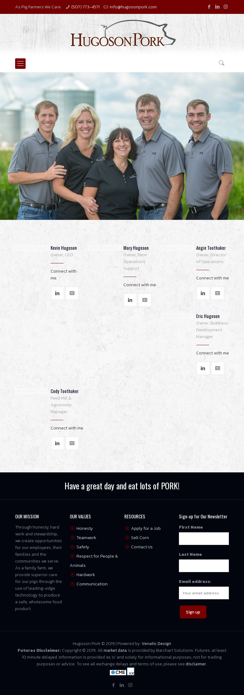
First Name (191, 527)
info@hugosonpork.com (133, 7)
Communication (92, 584)
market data (115, 650)
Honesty (85, 528)
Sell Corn (140, 537)
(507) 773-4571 (85, 7)
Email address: (195, 581)
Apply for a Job (146, 528)
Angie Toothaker (211, 247)
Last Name (190, 554)
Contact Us (142, 547)
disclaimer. (196, 664)
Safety (83, 547)
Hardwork (86, 574)
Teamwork (86, 537)
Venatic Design (156, 643)
